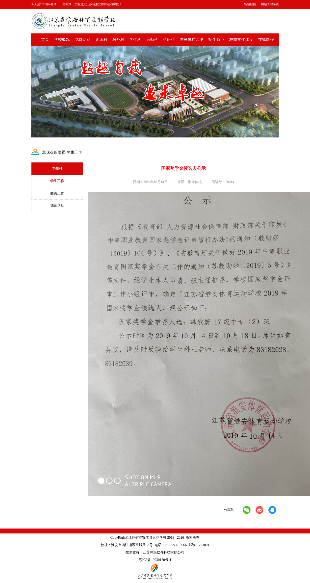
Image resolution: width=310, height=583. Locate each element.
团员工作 (57, 193)
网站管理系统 (270, 4)
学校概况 (62, 39)
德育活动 (57, 206)
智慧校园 (250, 4)
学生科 (135, 39)
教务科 (118, 39)
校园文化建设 (241, 39)
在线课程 (266, 39)
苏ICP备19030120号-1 (155, 560)
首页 (45, 39)
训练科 (101, 39)
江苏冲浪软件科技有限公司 (163, 552)
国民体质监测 (192, 39)
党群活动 (83, 39)
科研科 (169, 39)
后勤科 (152, 39)
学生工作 (57, 181)
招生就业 (216, 39)
